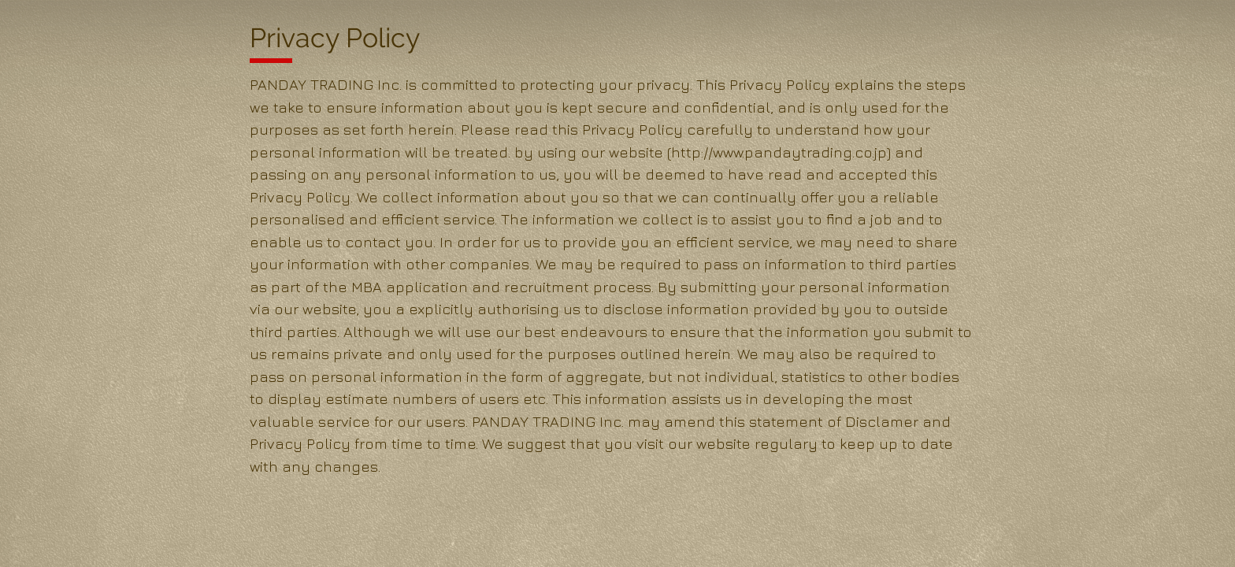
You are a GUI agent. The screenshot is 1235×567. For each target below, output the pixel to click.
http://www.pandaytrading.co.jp (779, 152)
